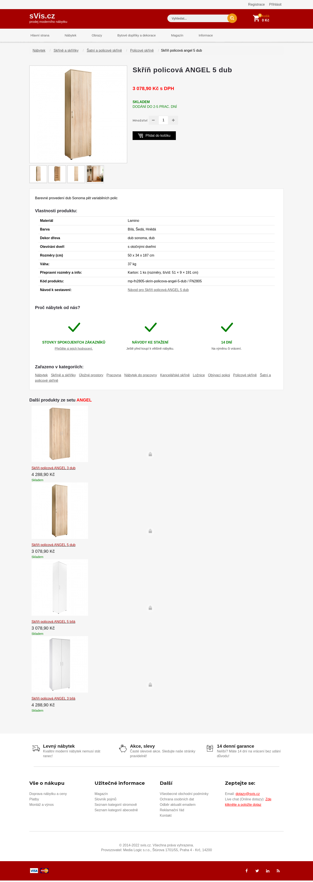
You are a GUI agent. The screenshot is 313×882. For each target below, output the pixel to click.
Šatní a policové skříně (104, 52)
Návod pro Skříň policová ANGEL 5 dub (158, 291)
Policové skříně (142, 52)
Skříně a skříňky (66, 52)
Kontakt (165, 817)
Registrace (256, 4)
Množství (140, 122)
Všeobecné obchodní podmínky (184, 795)
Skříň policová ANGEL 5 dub (53, 546)
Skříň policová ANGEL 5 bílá (53, 623)
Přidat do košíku (154, 137)
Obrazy (92, 36)
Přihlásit (275, 4)
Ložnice (199, 377)
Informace (195, 36)
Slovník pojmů (106, 800)
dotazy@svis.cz (248, 795)
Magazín (168, 36)
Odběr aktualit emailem (178, 806)
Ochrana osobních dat (177, 800)
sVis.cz (48, 17)
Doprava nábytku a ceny (48, 795)
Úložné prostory (91, 377)
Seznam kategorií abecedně (116, 811)
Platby (34, 800)
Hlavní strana (38, 36)
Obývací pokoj (219, 377)
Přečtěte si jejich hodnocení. (74, 350)
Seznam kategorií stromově (116, 806)
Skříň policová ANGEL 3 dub (53, 470)
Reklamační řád (172, 811)
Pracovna (114, 377)
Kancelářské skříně (175, 377)
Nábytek (67, 36)
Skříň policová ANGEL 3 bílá (53, 700)
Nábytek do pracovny (140, 377)
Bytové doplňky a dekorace (129, 36)
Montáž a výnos (41, 806)
